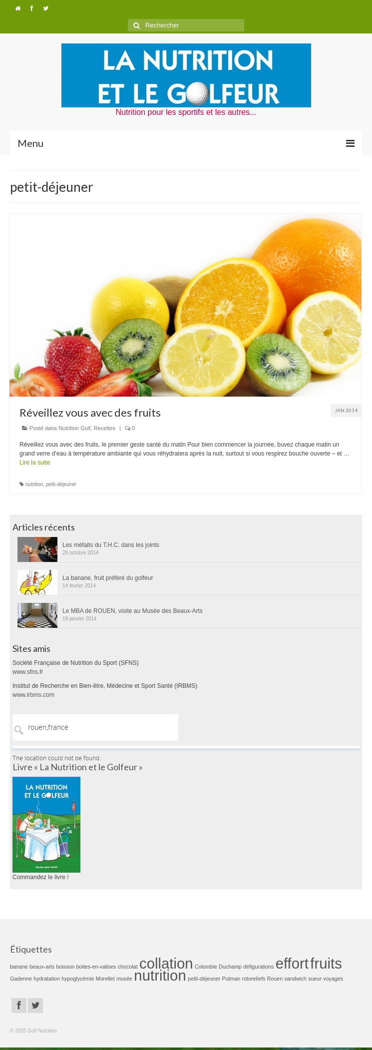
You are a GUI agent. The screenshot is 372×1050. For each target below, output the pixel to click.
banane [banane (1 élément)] (19, 967)
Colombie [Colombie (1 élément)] (206, 967)
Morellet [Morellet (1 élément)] (105, 979)
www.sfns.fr (27, 671)
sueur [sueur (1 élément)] (315, 979)
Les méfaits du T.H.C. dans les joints (110, 544)
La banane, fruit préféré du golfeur (107, 577)
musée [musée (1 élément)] (124, 979)
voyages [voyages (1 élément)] (333, 979)
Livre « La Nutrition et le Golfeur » (77, 766)
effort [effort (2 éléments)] (292, 963)
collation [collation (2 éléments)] (166, 963)
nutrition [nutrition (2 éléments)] (160, 975)
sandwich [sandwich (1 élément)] (296, 979)
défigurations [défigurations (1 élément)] (258, 967)
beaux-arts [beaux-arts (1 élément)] (41, 967)
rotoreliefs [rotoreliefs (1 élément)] (254, 979)
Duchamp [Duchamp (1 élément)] (230, 967)
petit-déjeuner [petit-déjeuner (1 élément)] (204, 979)
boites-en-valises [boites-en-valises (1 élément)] (96, 967)
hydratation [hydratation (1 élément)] (46, 979)
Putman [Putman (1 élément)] (231, 979)
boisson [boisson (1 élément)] (65, 967)
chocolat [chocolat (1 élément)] (128, 967)
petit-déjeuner (61, 484)
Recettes (104, 428)
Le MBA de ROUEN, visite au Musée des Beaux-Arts (132, 610)
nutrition (34, 484)
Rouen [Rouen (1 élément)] (275, 979)
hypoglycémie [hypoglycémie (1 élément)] (77, 979)
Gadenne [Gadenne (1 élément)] (21, 979)
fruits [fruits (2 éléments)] (326, 963)
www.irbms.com (33, 694)
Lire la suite (34, 462)
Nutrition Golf (74, 428)
